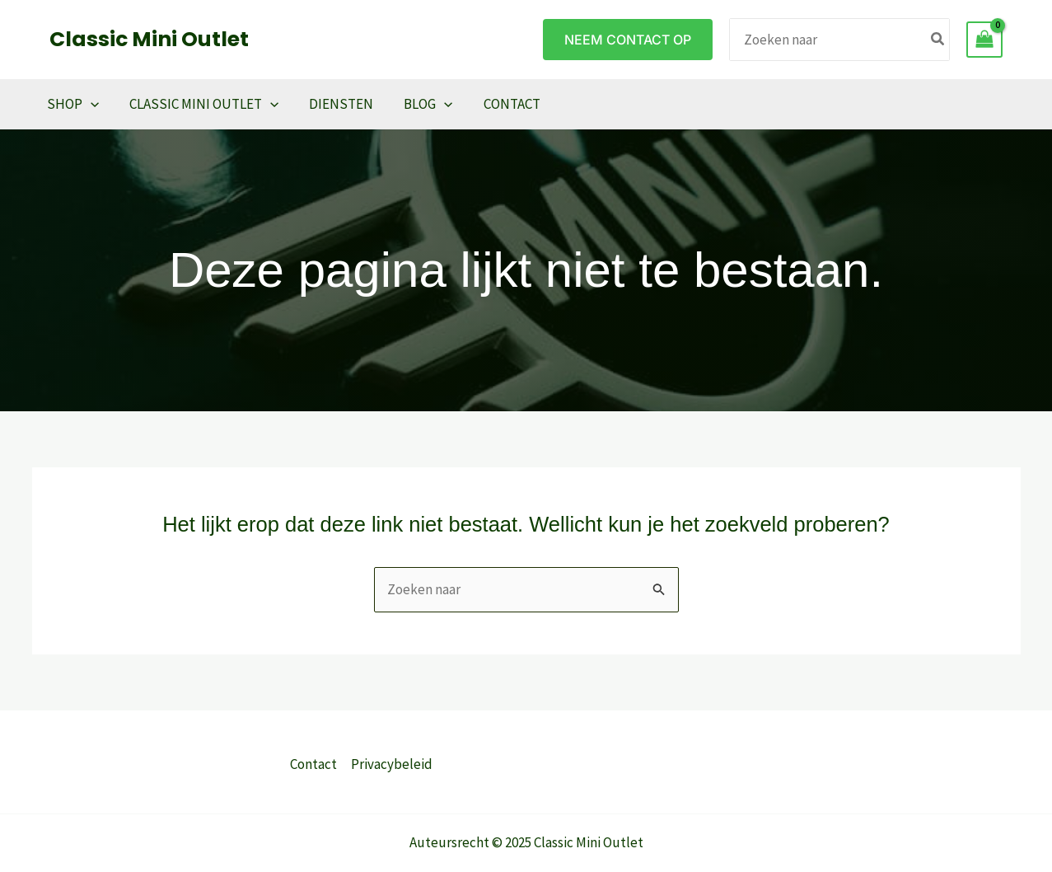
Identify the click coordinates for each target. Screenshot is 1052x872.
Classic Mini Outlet (149, 39)
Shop (72, 104)
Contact (500, 104)
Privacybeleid (391, 764)
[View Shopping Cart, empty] (984, 39)
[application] (90, 104)
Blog (419, 104)
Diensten (335, 104)
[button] (628, 39)
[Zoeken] (938, 39)
